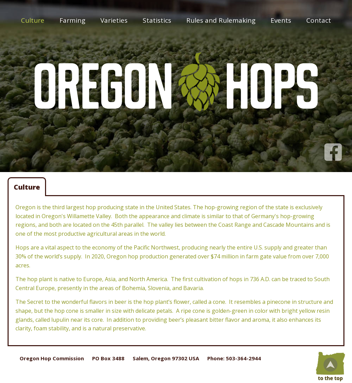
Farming (72, 20)
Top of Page (329, 366)
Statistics (157, 20)
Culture (32, 20)
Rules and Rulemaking (220, 20)
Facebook (333, 148)
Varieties (114, 20)
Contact (318, 20)
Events (281, 20)
